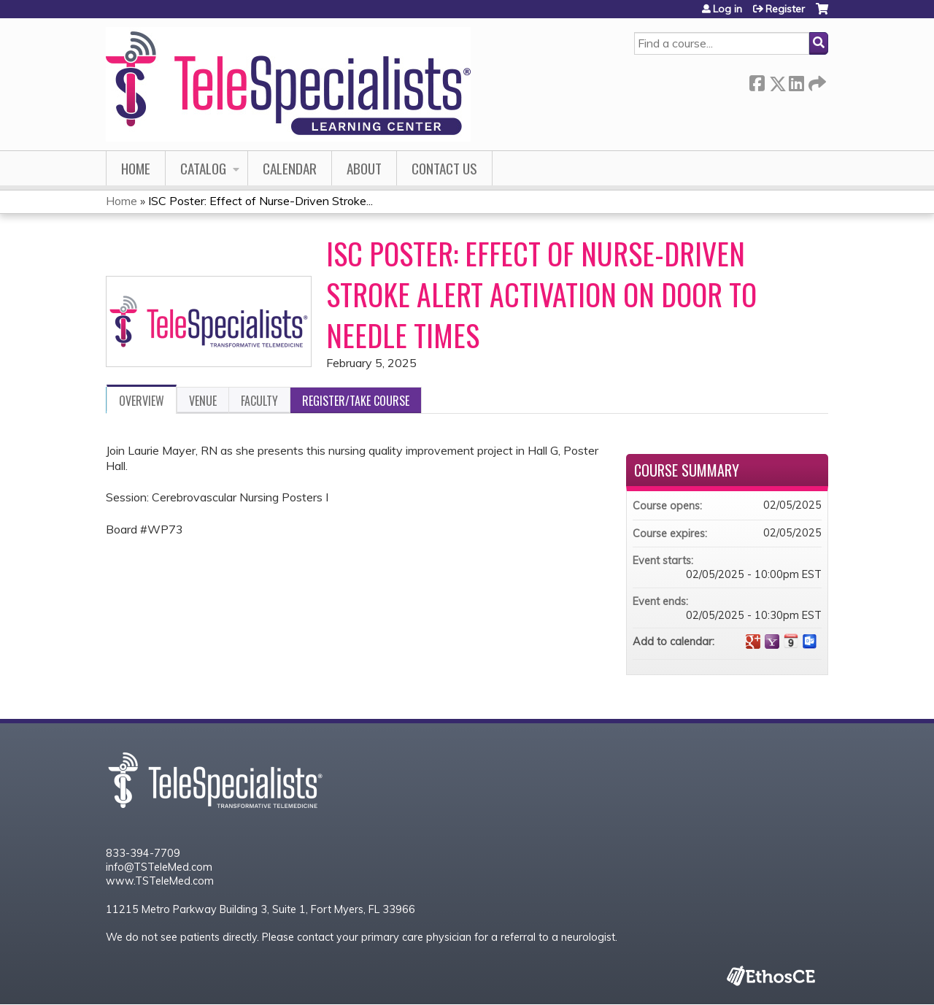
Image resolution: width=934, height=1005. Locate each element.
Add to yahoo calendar (772, 641)
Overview (141, 400)
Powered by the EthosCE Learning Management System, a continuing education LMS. (770, 975)
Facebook (756, 80)
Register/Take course (355, 400)
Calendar (290, 168)
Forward (815, 80)
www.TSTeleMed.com (160, 880)
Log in (727, 9)
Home (135, 168)
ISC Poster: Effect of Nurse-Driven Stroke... (260, 200)
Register (785, 9)
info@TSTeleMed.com (159, 867)
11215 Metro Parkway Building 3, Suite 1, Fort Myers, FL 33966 (260, 909)
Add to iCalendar (791, 641)
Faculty (259, 400)
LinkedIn (796, 80)
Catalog (203, 168)
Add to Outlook (810, 641)
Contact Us (444, 168)
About (364, 168)
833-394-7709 (143, 853)
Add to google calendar (753, 641)
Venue (203, 400)
